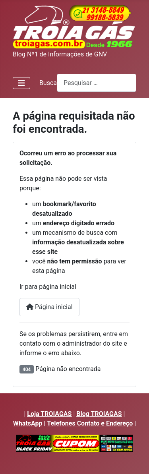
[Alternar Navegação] (21, 83)
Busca (48, 83)
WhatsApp (28, 423)
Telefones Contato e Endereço (90, 423)
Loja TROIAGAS (49, 414)
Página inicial (49, 307)
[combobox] (96, 83)
